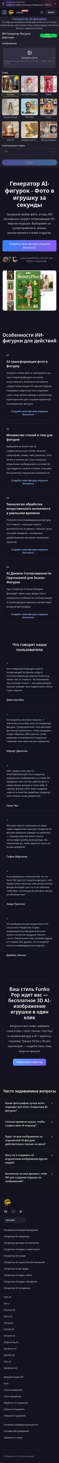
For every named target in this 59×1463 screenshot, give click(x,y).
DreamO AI (9, 1335)
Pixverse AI (9, 1309)
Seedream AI (10, 1367)
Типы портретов (12, 1396)
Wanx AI (8, 1316)
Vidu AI (7, 1296)
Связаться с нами (13, 1437)
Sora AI (7, 1361)
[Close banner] (55, 3)
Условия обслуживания (16, 1431)
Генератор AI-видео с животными (22, 1249)
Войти (51, 12)
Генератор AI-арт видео (16, 1268)
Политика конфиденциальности (21, 1424)
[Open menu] (41, 12)
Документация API (14, 1376)
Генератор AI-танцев (15, 1255)
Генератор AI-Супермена (17, 1288)
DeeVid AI (9, 1329)
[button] (29, 1107)
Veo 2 (6, 1303)
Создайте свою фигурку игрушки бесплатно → (29, 413)
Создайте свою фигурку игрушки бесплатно (29, 245)
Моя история (49, 35)
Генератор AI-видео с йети (18, 1275)
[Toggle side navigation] (4, 12)
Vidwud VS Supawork (14, 1415)
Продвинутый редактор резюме (21, 1229)
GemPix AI (9, 1355)
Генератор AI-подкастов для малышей (24, 1262)
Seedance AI (10, 1348)
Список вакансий (13, 1389)
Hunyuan (8, 1322)
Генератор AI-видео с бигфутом (20, 1281)
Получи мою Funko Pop (29, 1062)
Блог (6, 1383)
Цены (20, 12)
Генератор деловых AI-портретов (21, 1242)
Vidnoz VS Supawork (14, 1409)
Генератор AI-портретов (16, 1236)
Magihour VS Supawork (16, 1402)
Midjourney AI (11, 1342)
